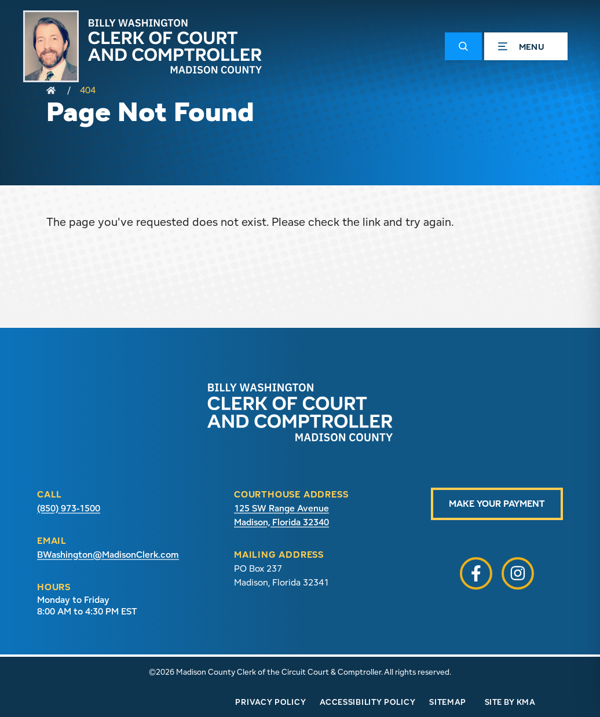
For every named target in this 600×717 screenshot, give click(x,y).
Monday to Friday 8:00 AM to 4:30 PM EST (87, 605)
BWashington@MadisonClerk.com (108, 554)
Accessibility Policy (367, 702)
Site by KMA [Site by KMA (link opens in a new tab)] (510, 702)
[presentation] (300, 412)
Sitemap (447, 702)
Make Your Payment (497, 503)
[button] (463, 46)
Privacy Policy (270, 702)
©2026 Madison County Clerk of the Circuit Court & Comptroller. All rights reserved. (300, 672)
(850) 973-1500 (68, 508)
